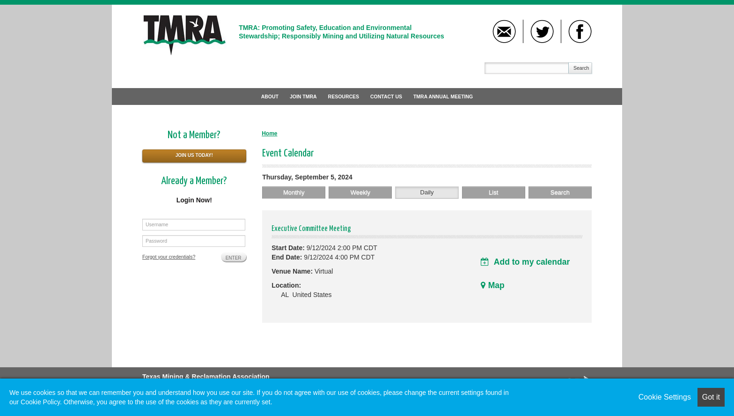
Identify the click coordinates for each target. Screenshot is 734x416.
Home (269, 133)
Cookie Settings (665, 397)
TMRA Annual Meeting (443, 96)
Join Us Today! (194, 155)
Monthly (294, 192)
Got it (711, 397)
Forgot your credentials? (168, 257)
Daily (427, 192)
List (493, 192)
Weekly (360, 192)
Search (581, 68)
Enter (234, 257)
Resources (344, 96)
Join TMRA (303, 96)
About (270, 96)
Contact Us (386, 96)
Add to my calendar (525, 262)
